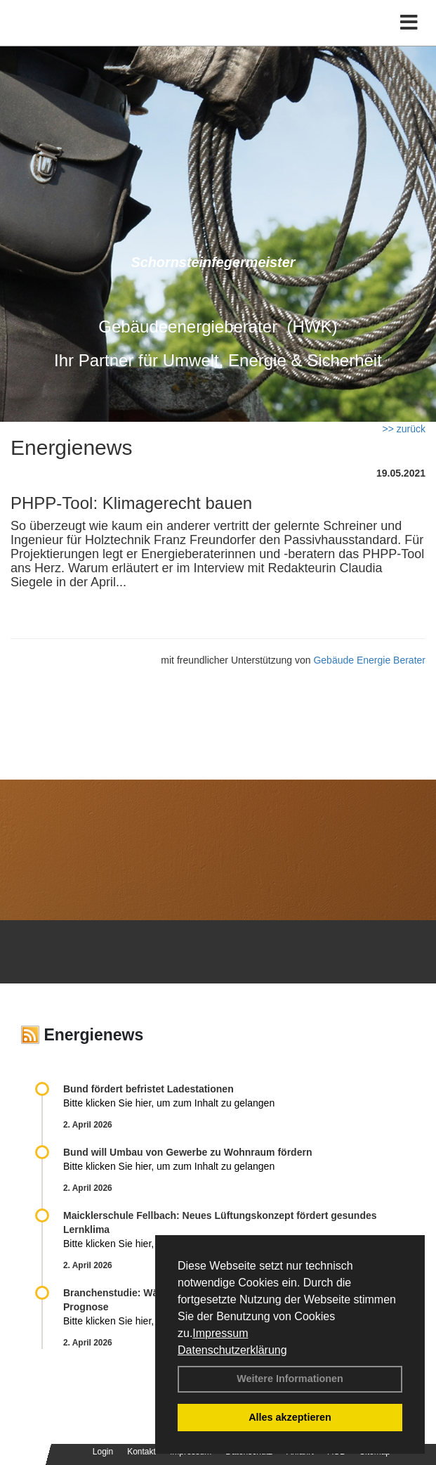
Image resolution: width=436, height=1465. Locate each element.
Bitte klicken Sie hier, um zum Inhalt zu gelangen (169, 1103)
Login (103, 1452)
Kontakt (141, 1452)
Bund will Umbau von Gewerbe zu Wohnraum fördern (187, 1152)
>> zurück (404, 428)
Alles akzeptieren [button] (290, 1417)
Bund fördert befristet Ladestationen (148, 1089)
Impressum (220, 1333)
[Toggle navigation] (408, 23)
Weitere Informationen (290, 1378)
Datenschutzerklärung (232, 1350)
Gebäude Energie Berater (369, 660)
